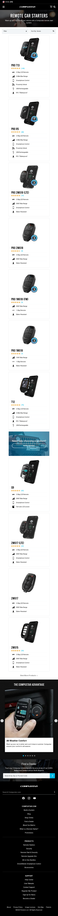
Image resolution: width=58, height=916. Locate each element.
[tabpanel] (29, 721)
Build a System (29, 810)
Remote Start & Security (29, 852)
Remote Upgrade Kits (29, 856)
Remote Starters (29, 845)
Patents (48, 907)
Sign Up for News (29, 895)
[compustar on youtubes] (34, 798)
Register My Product (29, 891)
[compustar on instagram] (29, 798)
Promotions (29, 833)
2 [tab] (25, 755)
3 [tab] (27, 755)
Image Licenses (30, 907)
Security (29, 849)
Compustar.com (29, 806)
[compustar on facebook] (23, 798)
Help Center (29, 880)
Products (29, 841)
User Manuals (29, 883)
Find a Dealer (29, 821)
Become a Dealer (29, 899)
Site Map (41, 907)
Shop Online (29, 818)
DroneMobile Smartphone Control (29, 864)
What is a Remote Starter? (29, 829)
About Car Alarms (29, 825)
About (9, 907)
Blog (29, 814)
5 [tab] (32, 755)
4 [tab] (30, 755)
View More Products (29, 675)
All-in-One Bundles (29, 860)
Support (29, 876)
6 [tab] (34, 755)
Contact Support (29, 887)
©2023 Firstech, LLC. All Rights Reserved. (29, 910)
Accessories (29, 867)
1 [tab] (23, 755)
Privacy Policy (18, 907)
